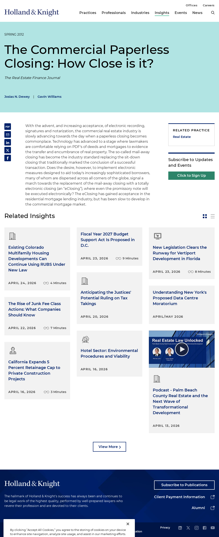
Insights (162, 13)
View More (108, 447)
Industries (140, 13)
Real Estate (182, 137)
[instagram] (196, 528)
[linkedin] (180, 528)
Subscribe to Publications (184, 485)
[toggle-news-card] (205, 216)
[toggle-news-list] (213, 216)
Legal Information (134, 529)
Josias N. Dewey (17, 97)
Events (181, 13)
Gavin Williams (49, 97)
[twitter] (188, 528)
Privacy (165, 527)
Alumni (198, 508)
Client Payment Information (179, 497)
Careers (209, 5)
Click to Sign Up (191, 175)
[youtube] (213, 528)
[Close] (128, 528)
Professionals (114, 13)
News (197, 13)
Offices (191, 5)
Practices (87, 13)
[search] (213, 12)
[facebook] (204, 528)
